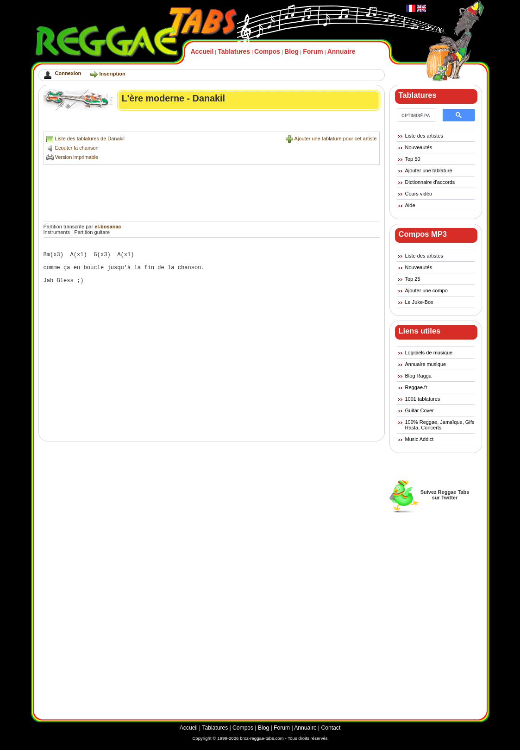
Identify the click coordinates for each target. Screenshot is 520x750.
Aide (410, 205)
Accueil (202, 51)
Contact (331, 728)
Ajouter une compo (426, 290)
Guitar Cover (419, 410)
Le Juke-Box (419, 302)
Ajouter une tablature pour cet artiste (335, 138)
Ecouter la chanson (77, 148)
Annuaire (341, 51)
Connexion (68, 73)
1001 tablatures (422, 399)
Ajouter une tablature (428, 170)
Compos (267, 51)
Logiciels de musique (429, 352)
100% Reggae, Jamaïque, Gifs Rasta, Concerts (440, 424)
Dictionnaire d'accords (430, 182)
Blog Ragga (418, 375)
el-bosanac (107, 226)
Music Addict (419, 439)
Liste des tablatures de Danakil (90, 138)
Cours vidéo (418, 193)
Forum (313, 51)
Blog (291, 51)
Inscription (112, 73)
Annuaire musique (425, 364)
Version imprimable (77, 157)
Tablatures (234, 51)
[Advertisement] (212, 123)
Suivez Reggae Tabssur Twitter (445, 494)
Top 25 (412, 279)
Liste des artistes (424, 136)
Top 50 (412, 159)
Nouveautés (418, 147)
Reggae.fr (416, 387)
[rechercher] (415, 115)
